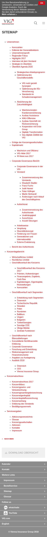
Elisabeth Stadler (29, 183)
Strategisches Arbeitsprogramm (31, 72)
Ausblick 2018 (18, 360)
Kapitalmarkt (17, 145)
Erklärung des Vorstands (23, 404)
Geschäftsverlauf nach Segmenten (27, 292)
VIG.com (6, 518)
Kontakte (16, 428)
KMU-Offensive (28, 118)
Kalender (6, 464)
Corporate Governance (22, 347)
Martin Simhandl (29, 194)
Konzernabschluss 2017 (22, 382)
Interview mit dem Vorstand (24, 61)
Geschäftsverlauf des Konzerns (26, 263)
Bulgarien (21, 320)
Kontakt (5, 469)
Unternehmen (13, 42)
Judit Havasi (27, 188)
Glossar (15, 419)
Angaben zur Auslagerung (23, 358)
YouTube (13, 513)
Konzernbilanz (18, 384)
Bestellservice (10, 486)
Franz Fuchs (27, 186)
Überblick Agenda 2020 (22, 67)
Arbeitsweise (22, 226)
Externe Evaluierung (26, 242)
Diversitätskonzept (25, 231)
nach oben (9, 439)
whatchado (14, 507)
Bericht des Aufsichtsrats (23, 247)
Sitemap (8, 491)
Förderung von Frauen (27, 234)
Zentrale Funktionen (26, 331)
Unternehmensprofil (20, 53)
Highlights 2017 (19, 58)
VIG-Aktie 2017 (24, 153)
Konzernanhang (19, 401)
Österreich (21, 300)
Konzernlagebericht (15, 252)
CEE (19, 369)
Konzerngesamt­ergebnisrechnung (27, 393)
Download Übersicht (23, 452)
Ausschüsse (27, 218)
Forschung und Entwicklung (24, 349)
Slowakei (21, 306)
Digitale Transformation (32, 132)
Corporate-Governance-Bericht (25, 161)
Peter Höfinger (28, 191)
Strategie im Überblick (22, 64)
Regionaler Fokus (20, 56)
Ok (41, 3)
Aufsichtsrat (22, 204)
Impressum (17, 430)
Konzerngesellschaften (22, 422)
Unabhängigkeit (29, 215)
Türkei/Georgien (24, 322)
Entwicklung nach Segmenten (30, 298)
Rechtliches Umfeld (20, 260)
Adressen (16, 425)
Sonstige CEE (23, 325)
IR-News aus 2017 (25, 156)
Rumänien (21, 311)
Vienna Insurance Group (28, 371)
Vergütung (21, 228)
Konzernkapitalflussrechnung (25, 398)
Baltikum (21, 314)
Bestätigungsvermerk (21, 406)
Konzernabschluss (15, 376)
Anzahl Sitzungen (30, 221)
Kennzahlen (17, 47)
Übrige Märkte (23, 328)
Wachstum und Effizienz (27, 151)
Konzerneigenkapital (21, 395)
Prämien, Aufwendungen (28, 274)
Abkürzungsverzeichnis (22, 417)
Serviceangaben (14, 411)
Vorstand (21, 172)
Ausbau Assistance (30, 116)
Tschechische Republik (27, 303)
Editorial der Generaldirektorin (25, 50)
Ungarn (20, 317)
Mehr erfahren (8, 14)
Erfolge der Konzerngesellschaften (27, 142)
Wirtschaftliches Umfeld (22, 257)
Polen (19, 309)
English (5, 524)
